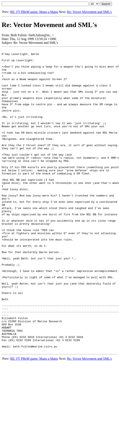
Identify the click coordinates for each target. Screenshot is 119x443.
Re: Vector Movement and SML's (89, 12)
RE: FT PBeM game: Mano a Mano (34, 12)
